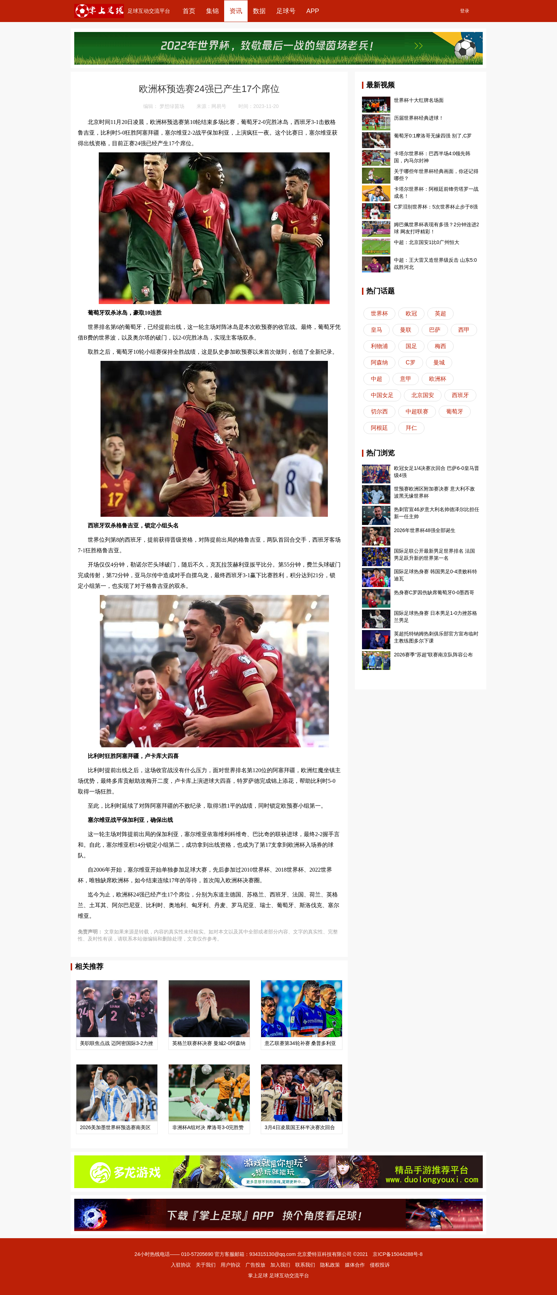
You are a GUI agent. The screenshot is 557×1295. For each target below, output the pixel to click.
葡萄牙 (454, 411)
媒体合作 (355, 1265)
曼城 (439, 362)
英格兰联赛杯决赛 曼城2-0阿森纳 (208, 1043)
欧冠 (411, 313)
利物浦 (379, 346)
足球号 (286, 11)
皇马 (376, 330)
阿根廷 (379, 428)
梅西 (440, 346)
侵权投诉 (380, 1265)
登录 (464, 10)
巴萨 (434, 330)
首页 (189, 11)
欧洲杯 (437, 379)
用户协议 (230, 1265)
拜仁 (411, 428)
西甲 (464, 330)
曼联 (405, 330)
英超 (440, 313)
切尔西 (379, 411)
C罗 (411, 362)
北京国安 (422, 395)
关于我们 (206, 1265)
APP (312, 11)
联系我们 (305, 1265)
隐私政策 (330, 1265)
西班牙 (460, 395)
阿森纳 (379, 362)
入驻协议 (181, 1265)
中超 (376, 379)
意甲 (405, 379)
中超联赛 (417, 411)
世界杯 (379, 313)
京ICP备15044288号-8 (397, 1254)
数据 (259, 11)
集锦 (212, 11)
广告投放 (255, 1265)
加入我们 (280, 1265)
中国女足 (382, 395)
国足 (411, 346)
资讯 (235, 11)
